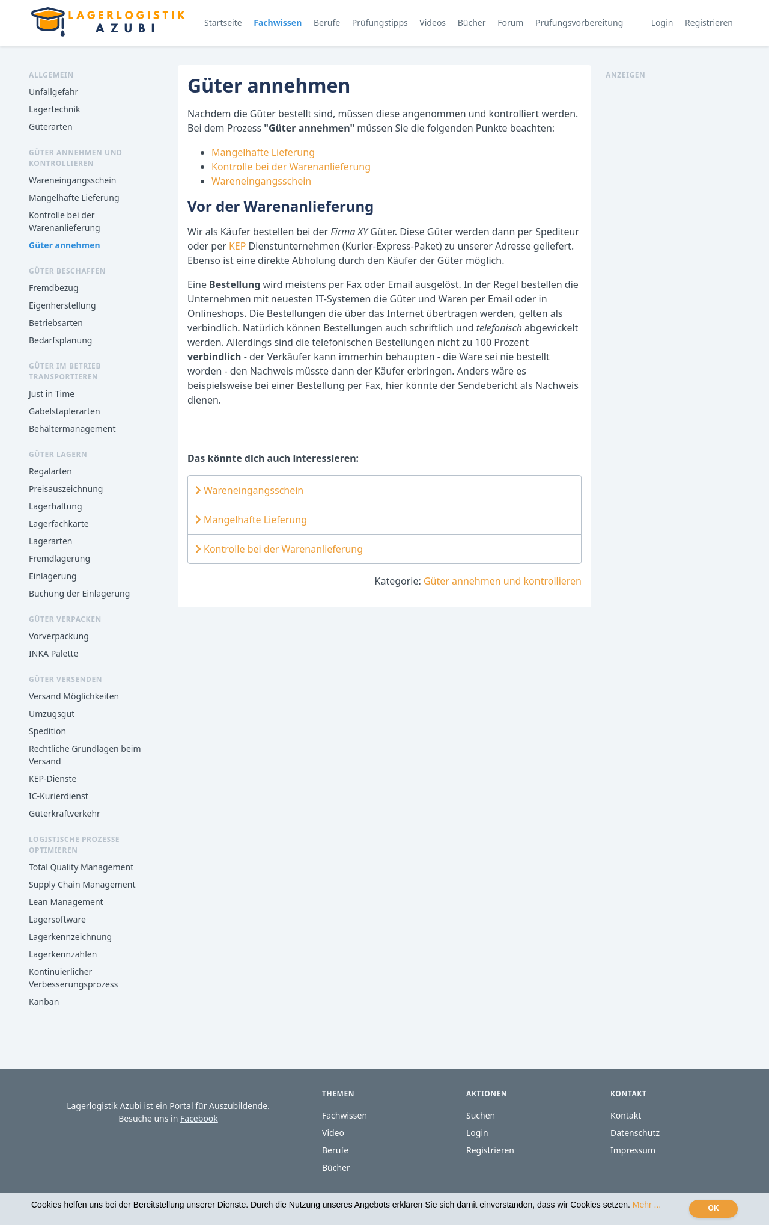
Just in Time (51, 393)
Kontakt (625, 1115)
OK (713, 1208)
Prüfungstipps (380, 22)
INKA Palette (53, 653)
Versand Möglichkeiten (74, 696)
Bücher (472, 22)
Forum (510, 22)
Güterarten (51, 126)
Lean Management (66, 901)
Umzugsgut (51, 713)
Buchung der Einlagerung (79, 593)
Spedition (47, 731)
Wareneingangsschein (72, 180)
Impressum (632, 1150)
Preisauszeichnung (66, 488)
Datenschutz (635, 1132)
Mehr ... (647, 1204)
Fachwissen (278, 22)
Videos (432, 22)
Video (333, 1132)
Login (662, 22)
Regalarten (50, 471)
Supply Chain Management (82, 884)
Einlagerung (53, 576)
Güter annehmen (64, 245)
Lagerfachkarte (59, 523)
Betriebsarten (56, 322)
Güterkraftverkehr (64, 813)
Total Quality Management (81, 867)
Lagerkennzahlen (63, 954)
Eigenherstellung (62, 305)
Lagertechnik (55, 109)
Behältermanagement (72, 428)
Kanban (44, 1001)
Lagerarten (50, 541)
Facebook (199, 1118)
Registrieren (709, 22)
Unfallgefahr (53, 91)
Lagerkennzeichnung (70, 936)
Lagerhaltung (55, 506)
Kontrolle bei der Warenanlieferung (291, 166)
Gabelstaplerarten (64, 411)
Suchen (480, 1115)
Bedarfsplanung (60, 340)
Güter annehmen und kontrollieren (503, 581)
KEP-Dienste (52, 778)
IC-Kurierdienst (58, 796)
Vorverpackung (59, 636)
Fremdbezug (54, 287)
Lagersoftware (57, 919)
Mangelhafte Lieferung (74, 197)
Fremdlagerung (59, 558)
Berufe (327, 22)
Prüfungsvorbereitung (579, 22)
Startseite (223, 22)
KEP (239, 246)
